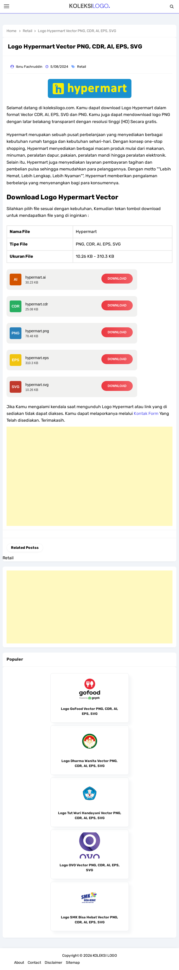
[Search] (172, 6)
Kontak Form (146, 413)
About (19, 962)
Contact (34, 962)
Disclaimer (53, 962)
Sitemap (73, 962)
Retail (82, 67)
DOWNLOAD (117, 278)
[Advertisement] (89, 476)
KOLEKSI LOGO (105, 955)
